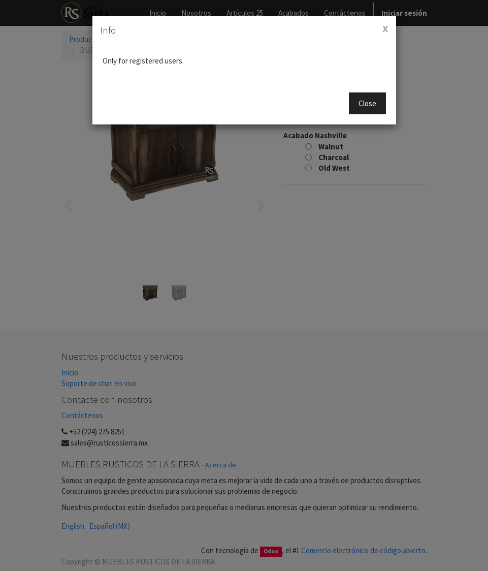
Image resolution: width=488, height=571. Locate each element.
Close (367, 103)
